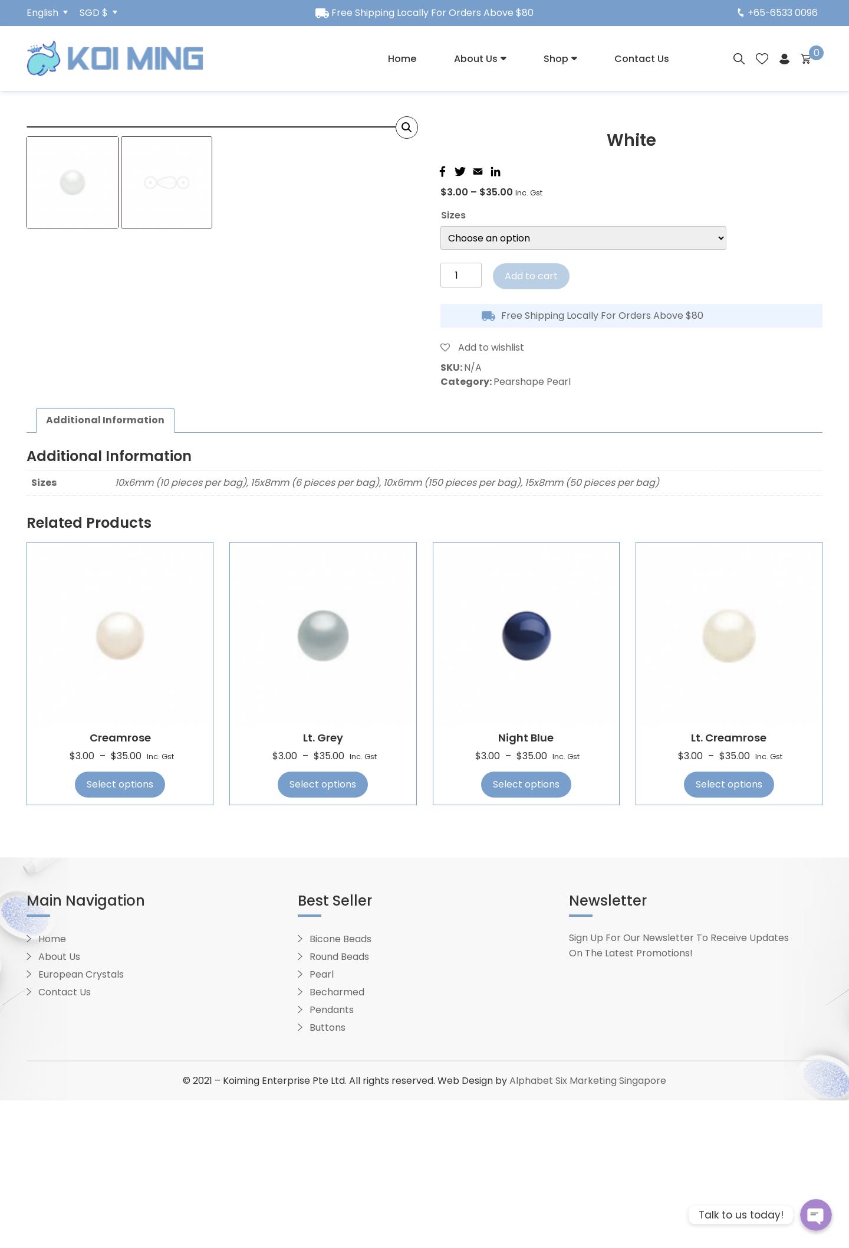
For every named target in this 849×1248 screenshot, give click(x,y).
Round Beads (339, 1104)
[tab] (105, 568)
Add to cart (531, 276)
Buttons (327, 1175)
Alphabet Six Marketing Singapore (587, 1228)
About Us (476, 59)
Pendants (332, 1157)
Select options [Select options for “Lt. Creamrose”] (729, 932)
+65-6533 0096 (777, 12)
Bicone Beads (340, 1086)
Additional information (105, 568)
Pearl (322, 1122)
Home (402, 59)
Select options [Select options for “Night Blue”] (526, 932)
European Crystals (81, 1122)
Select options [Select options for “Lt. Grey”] (322, 932)
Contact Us (641, 59)
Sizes (453, 215)
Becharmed (337, 1139)
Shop (556, 59)
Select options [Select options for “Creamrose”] (120, 932)
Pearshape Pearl (532, 381)
